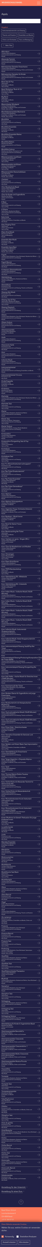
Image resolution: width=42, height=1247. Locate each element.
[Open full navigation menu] (38, 3)
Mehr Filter (7, 45)
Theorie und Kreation (9, 35)
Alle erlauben (24, 1242)
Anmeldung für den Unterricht (14, 1187)
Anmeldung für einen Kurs (12, 1191)
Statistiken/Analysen (28, 1237)
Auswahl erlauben (9, 1242)
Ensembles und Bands (26, 35)
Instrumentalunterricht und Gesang (13, 30)
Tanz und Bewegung (25, 39)
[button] (21, 1202)
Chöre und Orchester (9, 39)
